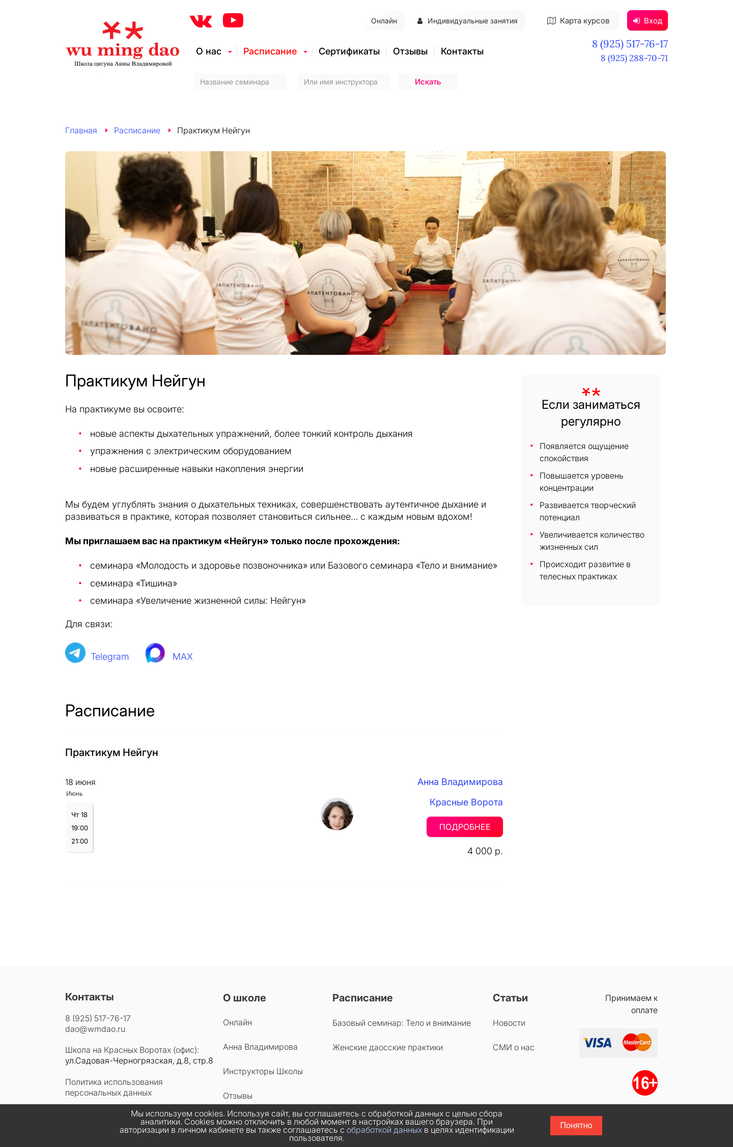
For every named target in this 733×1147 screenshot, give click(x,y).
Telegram (110, 656)
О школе (244, 998)
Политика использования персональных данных (114, 1087)
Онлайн (384, 20)
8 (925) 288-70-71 (634, 58)
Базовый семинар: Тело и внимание (401, 1023)
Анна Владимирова (460, 781)
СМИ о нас (513, 1047)
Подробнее (465, 827)
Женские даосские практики (387, 1047)
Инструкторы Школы (263, 1071)
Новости (509, 1023)
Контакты (462, 51)
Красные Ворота (466, 802)
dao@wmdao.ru (95, 1029)
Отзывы (410, 51)
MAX (183, 656)
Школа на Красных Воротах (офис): (132, 1050)
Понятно (576, 1125)
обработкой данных (384, 1130)
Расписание (270, 51)
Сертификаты (349, 51)
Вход (647, 20)
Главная (81, 130)
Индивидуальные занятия (467, 20)
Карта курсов (578, 20)
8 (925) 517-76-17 (630, 43)
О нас (208, 51)
